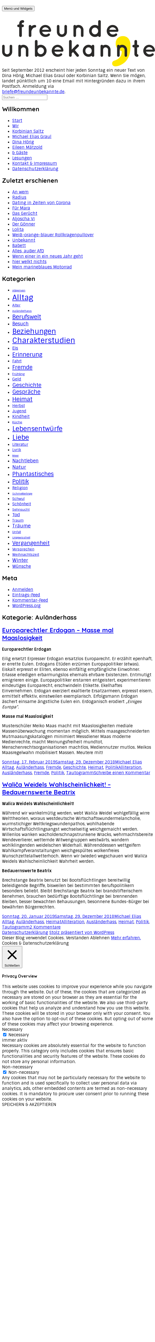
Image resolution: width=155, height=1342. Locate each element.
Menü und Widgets (18, 8)
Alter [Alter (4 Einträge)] (16, 305)
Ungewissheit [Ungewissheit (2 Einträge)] (21, 537)
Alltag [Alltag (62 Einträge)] (22, 297)
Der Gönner (23, 224)
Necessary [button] (12, 1029)
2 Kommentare (45, 927)
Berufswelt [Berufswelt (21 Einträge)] (26, 317)
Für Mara (21, 208)
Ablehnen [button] (100, 938)
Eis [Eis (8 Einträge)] (15, 348)
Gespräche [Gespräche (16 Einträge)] (26, 392)
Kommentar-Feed (30, 600)
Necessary (18, 1035)
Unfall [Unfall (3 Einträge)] (16, 532)
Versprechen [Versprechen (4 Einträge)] (23, 549)
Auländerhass (30, 767)
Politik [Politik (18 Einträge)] (20, 481)
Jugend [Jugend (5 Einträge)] (19, 411)
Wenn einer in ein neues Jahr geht (47, 256)
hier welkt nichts (29, 261)
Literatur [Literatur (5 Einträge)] (20, 444)
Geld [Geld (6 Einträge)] (16, 379)
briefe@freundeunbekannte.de (33, 91)
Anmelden (22, 589)
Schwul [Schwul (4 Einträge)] (18, 498)
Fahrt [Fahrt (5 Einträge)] (16, 361)
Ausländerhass (17, 772)
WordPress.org (26, 605)
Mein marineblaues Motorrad (42, 267)
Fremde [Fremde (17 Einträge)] (22, 367)
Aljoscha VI (23, 218)
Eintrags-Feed (26, 595)
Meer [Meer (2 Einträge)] (15, 455)
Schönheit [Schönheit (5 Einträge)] (21, 504)
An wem (20, 192)
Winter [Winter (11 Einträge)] (20, 560)
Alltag (8, 767)
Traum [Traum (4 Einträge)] (18, 520)
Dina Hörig (23, 142)
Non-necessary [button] (17, 1067)
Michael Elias (128, 762)
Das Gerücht (24, 213)
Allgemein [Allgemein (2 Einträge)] (18, 290)
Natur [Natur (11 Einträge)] (19, 467)
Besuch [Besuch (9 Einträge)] (20, 324)
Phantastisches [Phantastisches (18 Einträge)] (33, 474)
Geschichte (74, 767)
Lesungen (22, 158)
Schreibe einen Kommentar (122, 772)
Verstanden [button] (77, 938)
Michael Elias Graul (31, 136)
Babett (19, 245)
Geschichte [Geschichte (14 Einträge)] (26, 385)
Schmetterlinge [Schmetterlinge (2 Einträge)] (22, 493)
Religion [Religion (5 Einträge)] (20, 487)
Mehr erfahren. (126, 938)
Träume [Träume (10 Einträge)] (21, 526)
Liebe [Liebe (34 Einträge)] (20, 437)
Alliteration (129, 767)
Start (17, 120)
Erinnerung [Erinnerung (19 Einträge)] (27, 354)
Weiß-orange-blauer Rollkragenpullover (53, 235)
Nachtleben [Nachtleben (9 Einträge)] (25, 461)
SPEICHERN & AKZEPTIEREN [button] (29, 1104)
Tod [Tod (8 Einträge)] (16, 515)
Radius (19, 197)
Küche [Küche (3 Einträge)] (17, 422)
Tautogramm (80, 772)
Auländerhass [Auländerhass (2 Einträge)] (22, 311)
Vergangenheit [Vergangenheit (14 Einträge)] (31, 543)
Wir (15, 126)
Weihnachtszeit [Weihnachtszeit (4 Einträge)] (25, 554)
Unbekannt (23, 240)
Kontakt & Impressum (34, 163)
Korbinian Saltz (28, 131)
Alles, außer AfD (28, 251)
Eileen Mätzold (27, 147)
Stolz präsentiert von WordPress (81, 932)
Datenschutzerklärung (35, 168)
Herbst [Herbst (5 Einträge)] (18, 405)
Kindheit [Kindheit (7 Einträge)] (21, 416)
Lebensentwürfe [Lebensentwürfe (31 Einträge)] (37, 429)
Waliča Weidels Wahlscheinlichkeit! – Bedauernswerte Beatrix (56, 788)
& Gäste (20, 152)
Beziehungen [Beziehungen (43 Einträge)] (34, 331)
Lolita (18, 229)
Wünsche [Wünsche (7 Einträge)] (21, 566)
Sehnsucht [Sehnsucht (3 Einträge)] (21, 510)
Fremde (53, 767)
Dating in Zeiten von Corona (41, 202)
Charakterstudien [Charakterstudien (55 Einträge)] (43, 340)
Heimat (95, 767)
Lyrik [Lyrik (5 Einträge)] (16, 449)
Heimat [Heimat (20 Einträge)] (22, 399)
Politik (111, 767)
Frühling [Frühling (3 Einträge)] (18, 374)
